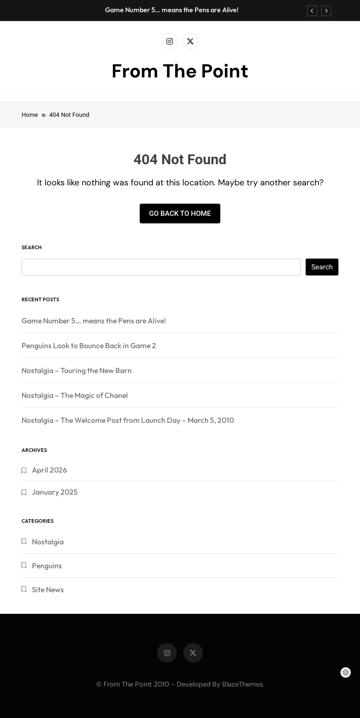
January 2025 (55, 491)
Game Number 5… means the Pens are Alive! (172, 10)
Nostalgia (48, 541)
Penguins (47, 565)
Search (32, 247)
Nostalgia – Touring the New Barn (77, 370)
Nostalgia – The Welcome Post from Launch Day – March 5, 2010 (128, 420)
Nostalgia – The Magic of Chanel (75, 395)
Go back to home (180, 213)
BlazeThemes (242, 684)
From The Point (180, 71)
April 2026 (49, 469)
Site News (48, 589)
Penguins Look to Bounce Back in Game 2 (89, 345)
